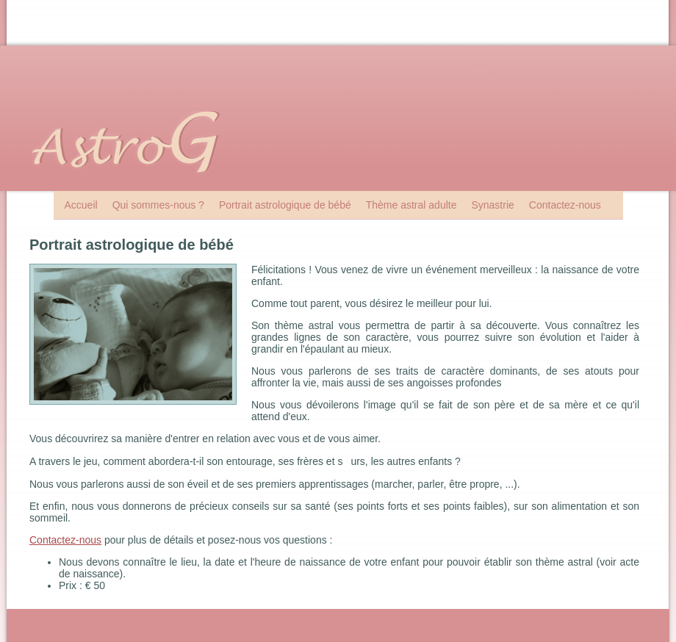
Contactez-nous (565, 205)
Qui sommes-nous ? (158, 205)
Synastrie (492, 205)
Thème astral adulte (411, 205)
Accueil (81, 205)
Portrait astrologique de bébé (285, 205)
